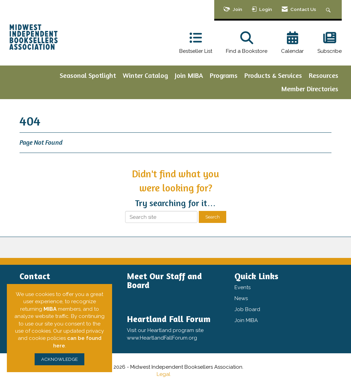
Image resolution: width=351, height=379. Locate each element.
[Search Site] (329, 9)
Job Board (247, 309)
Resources (323, 75)
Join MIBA (189, 75)
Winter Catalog (145, 75)
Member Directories (309, 88)
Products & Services (273, 75)
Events (242, 287)
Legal (163, 374)
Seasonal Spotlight (88, 75)
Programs (224, 75)
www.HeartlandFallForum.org (162, 338)
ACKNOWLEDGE (59, 359)
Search (212, 217)
